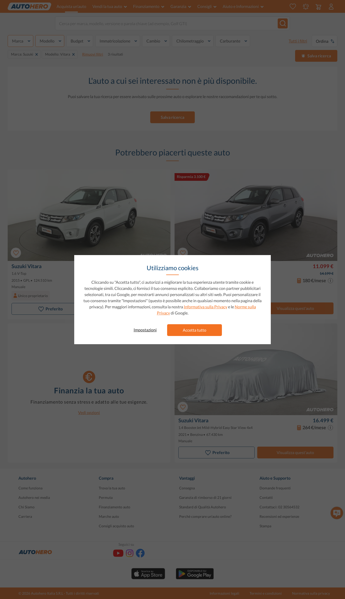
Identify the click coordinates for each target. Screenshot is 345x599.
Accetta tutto (194, 330)
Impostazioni (145, 329)
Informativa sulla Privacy (205, 306)
